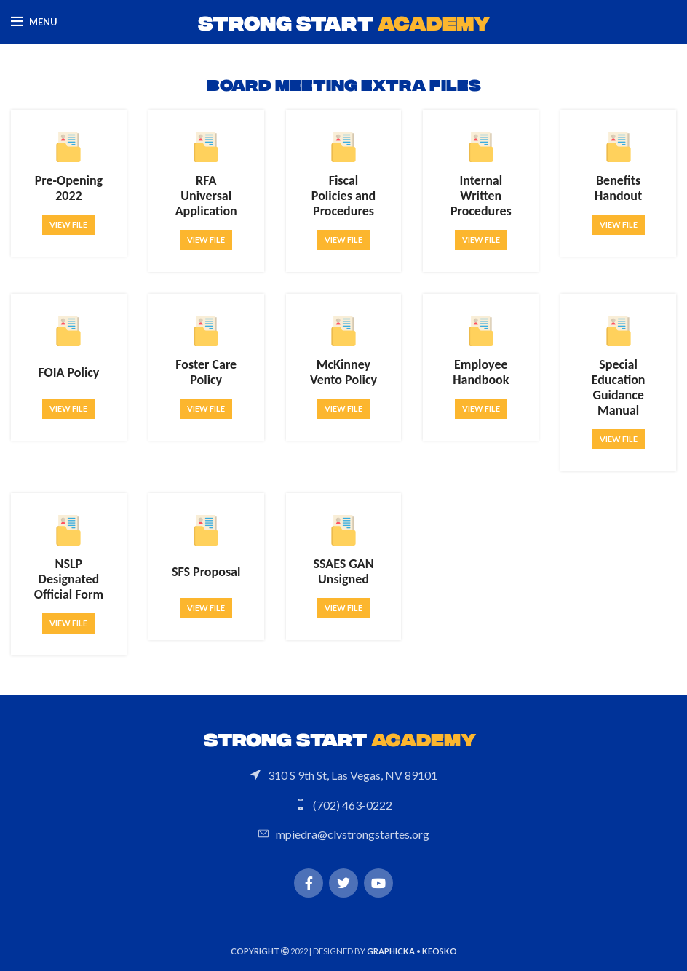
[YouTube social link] (378, 883)
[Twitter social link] (343, 883)
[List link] (343, 775)
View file (68, 224)
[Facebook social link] (308, 883)
